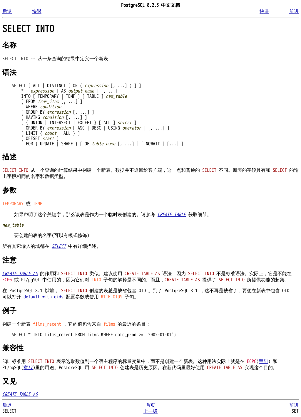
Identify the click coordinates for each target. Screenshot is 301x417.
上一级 (150, 411)
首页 (150, 405)
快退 (36, 11)
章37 (28, 367)
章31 (263, 361)
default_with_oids (43, 297)
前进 (294, 11)
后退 (7, 11)
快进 (264, 11)
